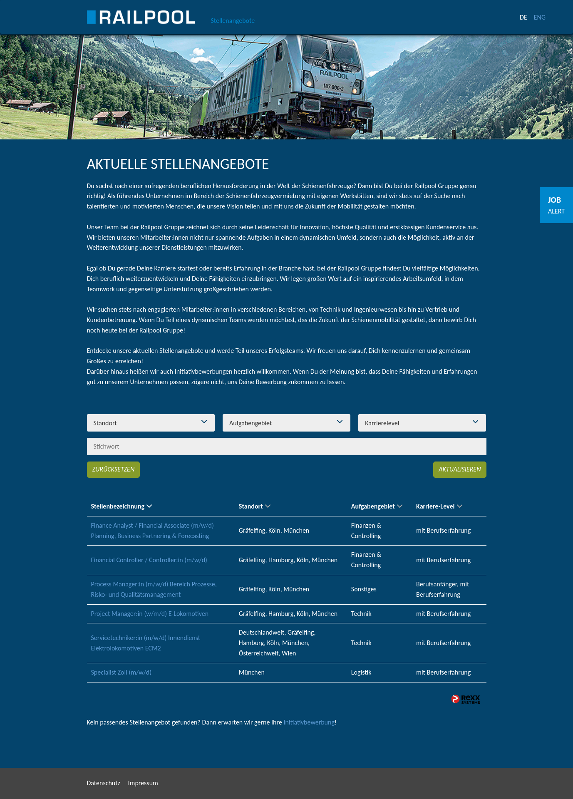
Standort (254, 506)
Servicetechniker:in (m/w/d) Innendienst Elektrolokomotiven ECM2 (146, 643)
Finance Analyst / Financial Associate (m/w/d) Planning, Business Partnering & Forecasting (152, 530)
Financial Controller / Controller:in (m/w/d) (149, 560)
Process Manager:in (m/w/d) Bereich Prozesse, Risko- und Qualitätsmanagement (154, 589)
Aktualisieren (460, 469)
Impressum (143, 783)
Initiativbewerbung (309, 722)
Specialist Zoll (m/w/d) (121, 672)
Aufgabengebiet (376, 506)
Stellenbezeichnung (121, 506)
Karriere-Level (439, 506)
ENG (540, 17)
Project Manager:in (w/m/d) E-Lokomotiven (150, 614)
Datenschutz (103, 783)
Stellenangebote (233, 21)
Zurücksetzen (113, 469)
